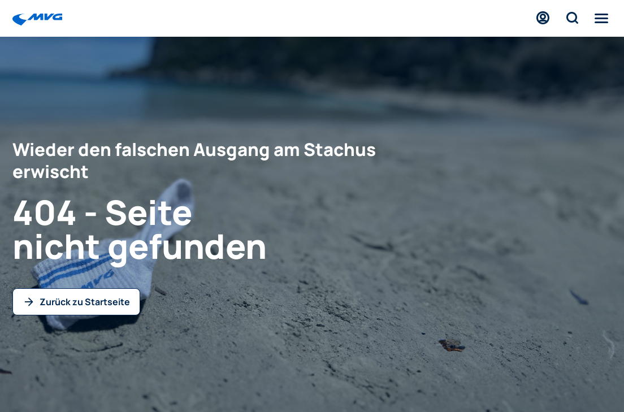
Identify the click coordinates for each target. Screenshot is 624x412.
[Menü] (601, 18)
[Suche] (572, 18)
